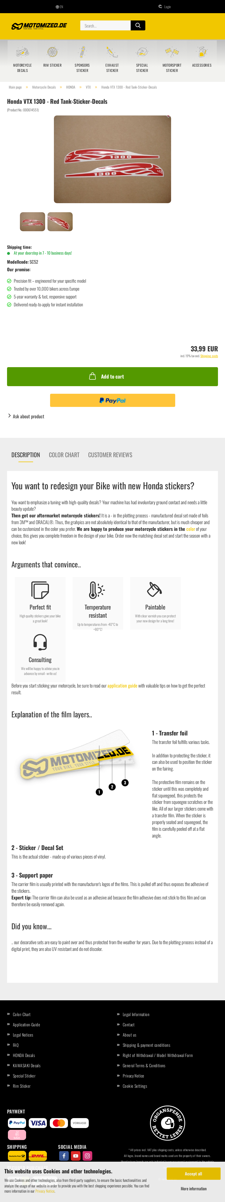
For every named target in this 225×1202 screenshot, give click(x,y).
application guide (122, 685)
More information (194, 1188)
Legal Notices (23, 1035)
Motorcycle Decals (22, 68)
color (190, 528)
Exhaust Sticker (112, 68)
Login (164, 6)
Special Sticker (142, 68)
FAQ (15, 1045)
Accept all (193, 1173)
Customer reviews (110, 454)
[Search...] (138, 25)
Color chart (64, 454)
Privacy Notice (44, 1191)
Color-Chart (22, 1014)
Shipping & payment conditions (146, 1045)
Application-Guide (26, 1024)
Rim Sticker (52, 65)
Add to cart (106, 376)
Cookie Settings (135, 1086)
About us (129, 1035)
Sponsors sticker (82, 68)
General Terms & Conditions (144, 1065)
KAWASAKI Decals (26, 1065)
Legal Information (136, 1014)
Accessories (202, 65)
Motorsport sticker (172, 68)
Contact (128, 1024)
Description (25, 454)
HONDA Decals (24, 1055)
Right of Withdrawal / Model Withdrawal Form (158, 1055)
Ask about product (28, 416)
